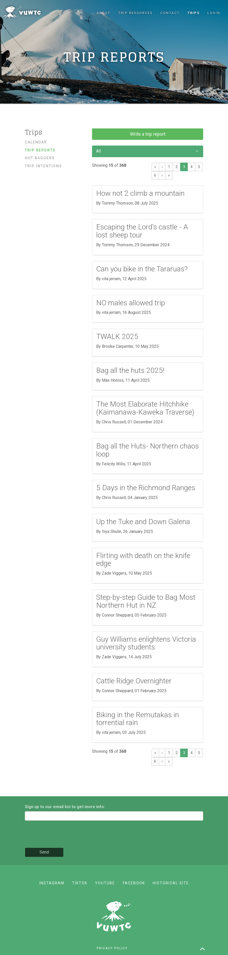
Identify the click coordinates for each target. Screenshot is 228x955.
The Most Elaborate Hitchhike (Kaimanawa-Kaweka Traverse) (145, 408)
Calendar (36, 142)
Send (44, 852)
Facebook (134, 883)
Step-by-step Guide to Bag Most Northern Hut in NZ (145, 601)
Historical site (171, 883)
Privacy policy (112, 948)
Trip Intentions (43, 166)
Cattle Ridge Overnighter (134, 681)
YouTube (105, 883)
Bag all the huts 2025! (130, 370)
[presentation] (64, 834)
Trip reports (40, 150)
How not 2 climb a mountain (140, 193)
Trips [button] (193, 13)
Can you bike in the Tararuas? (142, 269)
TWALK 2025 (117, 336)
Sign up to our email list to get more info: (65, 806)
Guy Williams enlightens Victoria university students (146, 643)
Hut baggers (40, 158)
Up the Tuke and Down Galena (143, 521)
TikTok (79, 883)
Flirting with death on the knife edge (143, 559)
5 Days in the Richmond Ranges (145, 487)
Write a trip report (147, 134)
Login (213, 13)
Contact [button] (170, 13)
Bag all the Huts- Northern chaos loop (147, 450)
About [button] (103, 13)
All (147, 151)
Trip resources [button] (135, 13)
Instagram (51, 883)
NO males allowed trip (130, 303)
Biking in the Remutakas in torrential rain (137, 719)
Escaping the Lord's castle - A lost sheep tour (142, 231)
